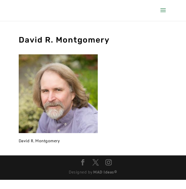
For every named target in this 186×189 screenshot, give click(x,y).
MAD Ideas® (105, 172)
